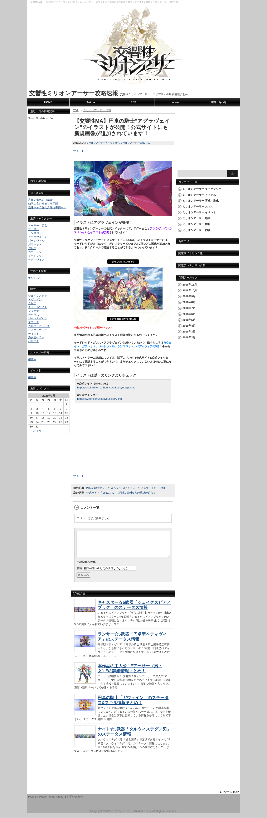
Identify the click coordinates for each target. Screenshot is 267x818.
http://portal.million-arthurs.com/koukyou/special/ (106, 387)
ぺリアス (33, 341)
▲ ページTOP (229, 797)
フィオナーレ (36, 310)
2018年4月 (189, 325)
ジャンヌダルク (37, 318)
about (176, 102)
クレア (32, 303)
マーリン (33, 229)
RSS (133, 102)
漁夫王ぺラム (36, 337)
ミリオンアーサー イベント (199, 212)
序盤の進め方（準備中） (43, 199)
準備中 (32, 359)
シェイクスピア (37, 295)
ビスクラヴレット (39, 329)
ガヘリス (33, 314)
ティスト (33, 333)
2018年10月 (190, 290)
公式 (147, 143)
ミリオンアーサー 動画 (196, 218)
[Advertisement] (49, 153)
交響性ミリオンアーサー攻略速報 (73, 93)
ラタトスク (35, 277)
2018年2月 (189, 337)
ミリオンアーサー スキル (198, 206)
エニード (33, 322)
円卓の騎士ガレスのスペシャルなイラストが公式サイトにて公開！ (127, 487)
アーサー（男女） (39, 225)
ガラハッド (35, 244)
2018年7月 (189, 308)
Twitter (91, 102)
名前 (79, 573)
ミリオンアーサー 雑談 (196, 230)
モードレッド (36, 255)
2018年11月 (190, 284)
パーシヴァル (36, 240)
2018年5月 (189, 319)
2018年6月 (189, 314)
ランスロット (36, 233)
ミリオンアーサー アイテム (199, 194)
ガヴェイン (35, 252)
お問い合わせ (218, 102)
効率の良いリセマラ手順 (43, 203)
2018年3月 (189, 331)
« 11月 (37, 430)
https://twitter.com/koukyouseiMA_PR (99, 398)
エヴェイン (35, 299)
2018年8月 (189, 302)
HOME (48, 102)
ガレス (32, 248)
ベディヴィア (36, 259)
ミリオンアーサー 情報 (132, 143)
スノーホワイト (37, 307)
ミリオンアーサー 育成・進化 (201, 200)
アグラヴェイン (37, 236)
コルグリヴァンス (39, 326)
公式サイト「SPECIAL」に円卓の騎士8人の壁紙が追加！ (121, 492)
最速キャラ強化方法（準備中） (47, 207)
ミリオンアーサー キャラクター (103, 143)
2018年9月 (189, 296)
